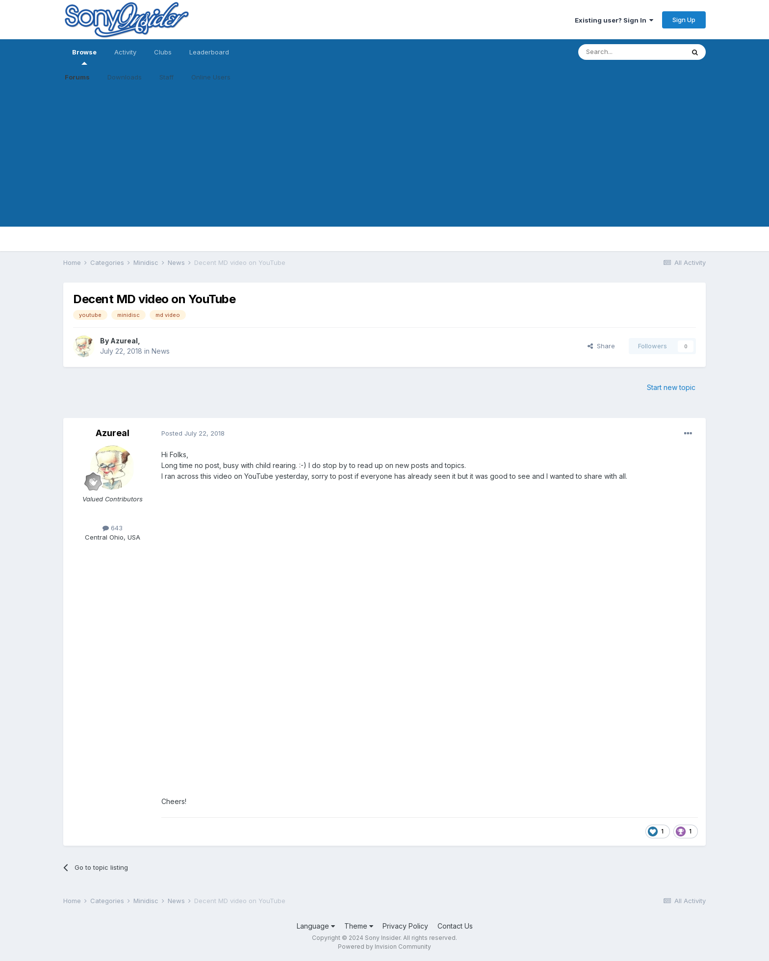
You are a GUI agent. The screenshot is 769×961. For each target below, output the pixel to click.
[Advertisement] (384, 158)
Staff (166, 77)
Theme (358, 926)
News (161, 351)
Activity (125, 52)
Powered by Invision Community (384, 946)
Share (601, 346)
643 (113, 528)
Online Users (211, 77)
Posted (193, 433)
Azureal (124, 341)
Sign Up (683, 20)
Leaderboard (209, 52)
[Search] (631, 52)
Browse (84, 56)
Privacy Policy (405, 926)
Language (316, 926)
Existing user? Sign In (614, 20)
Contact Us (455, 926)
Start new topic (671, 387)
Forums (77, 77)
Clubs (163, 52)
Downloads (124, 77)
